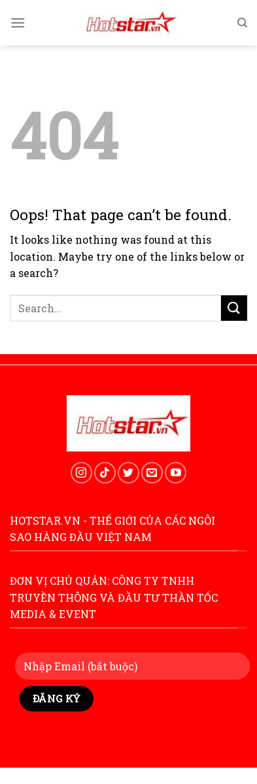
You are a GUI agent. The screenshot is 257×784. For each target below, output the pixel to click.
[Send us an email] (152, 472)
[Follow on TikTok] (105, 472)
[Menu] (18, 23)
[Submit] (234, 308)
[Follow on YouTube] (175, 472)
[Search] (242, 22)
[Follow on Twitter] (128, 472)
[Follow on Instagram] (81, 472)
